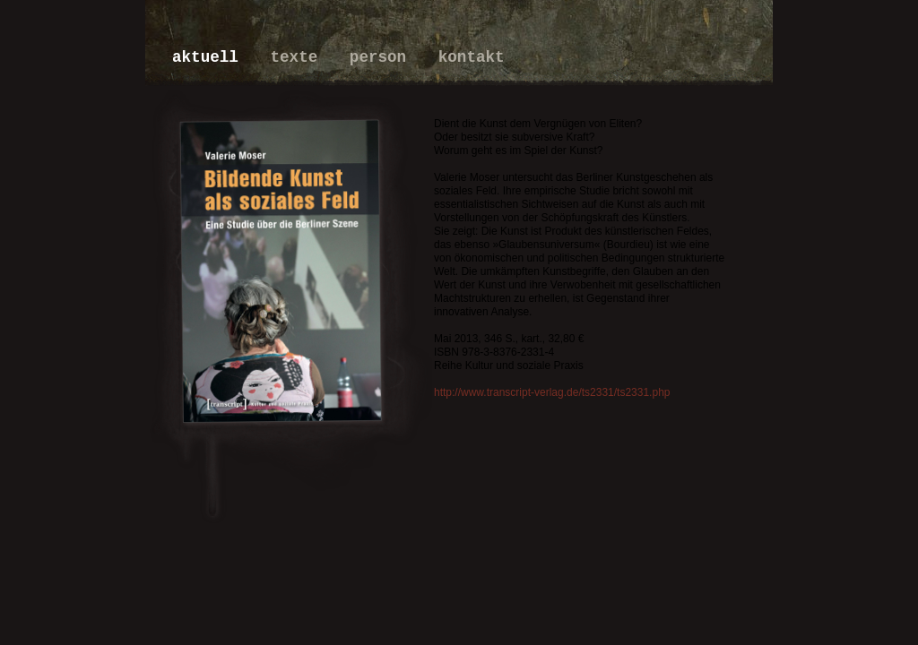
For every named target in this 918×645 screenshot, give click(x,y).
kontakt (471, 57)
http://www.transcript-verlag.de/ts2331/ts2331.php (552, 392)
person (383, 57)
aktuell (209, 57)
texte (298, 57)
